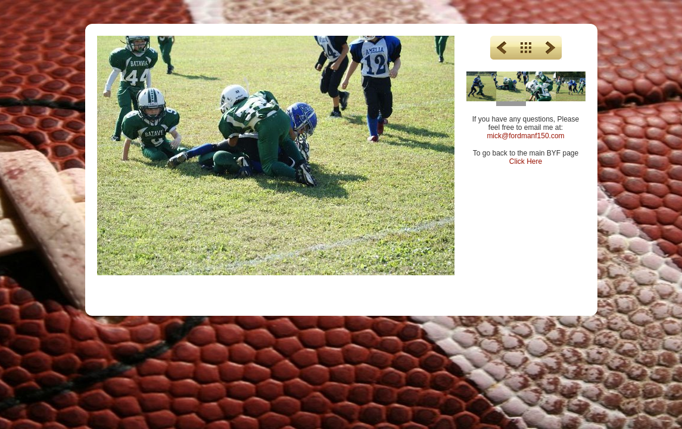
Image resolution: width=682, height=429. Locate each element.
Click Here (525, 161)
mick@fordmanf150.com (525, 136)
